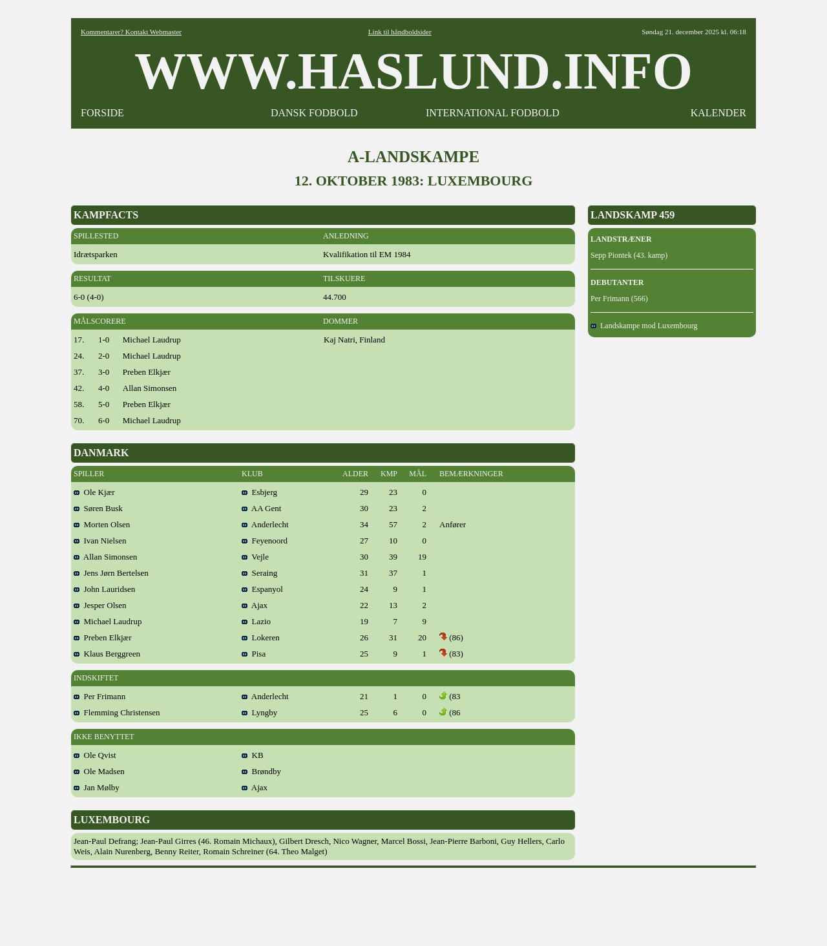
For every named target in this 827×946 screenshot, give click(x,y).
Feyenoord (265, 540)
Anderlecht (265, 524)
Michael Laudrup (107, 621)
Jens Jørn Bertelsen (111, 573)
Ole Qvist (95, 755)
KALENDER (718, 112)
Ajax (254, 605)
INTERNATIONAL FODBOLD (493, 112)
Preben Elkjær (103, 637)
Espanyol (262, 589)
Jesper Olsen (100, 605)
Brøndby (261, 771)
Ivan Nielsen (100, 540)
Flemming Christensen (117, 712)
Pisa (254, 653)
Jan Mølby (97, 787)
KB (253, 755)
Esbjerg (259, 492)
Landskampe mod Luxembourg (644, 325)
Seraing (259, 573)
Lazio (256, 621)
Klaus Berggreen (107, 653)
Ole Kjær (94, 492)
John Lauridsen (104, 589)
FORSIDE (102, 112)
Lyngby (259, 712)
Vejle (255, 557)
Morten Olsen (102, 524)
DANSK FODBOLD (314, 112)
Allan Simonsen (105, 557)
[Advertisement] (413, 903)
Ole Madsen (99, 771)
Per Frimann (99, 696)
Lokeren (261, 637)
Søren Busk (98, 508)
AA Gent (261, 508)
